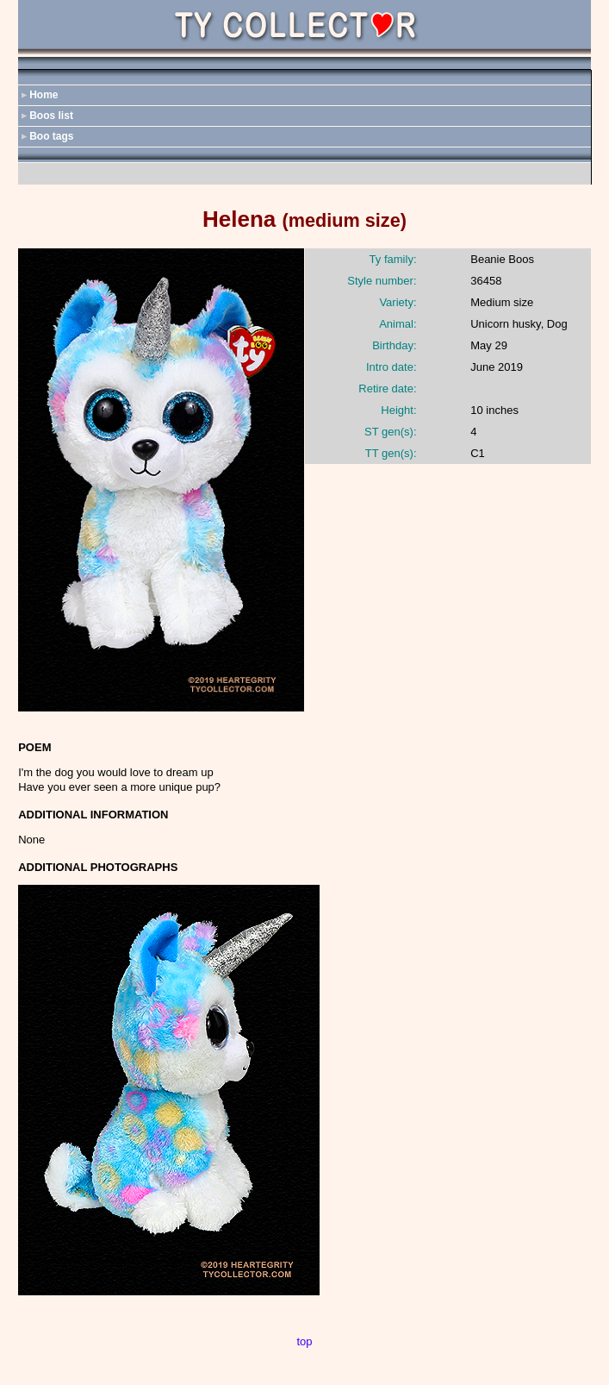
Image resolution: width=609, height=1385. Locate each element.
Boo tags (51, 136)
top (304, 1341)
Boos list (51, 116)
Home (43, 95)
